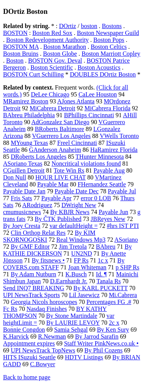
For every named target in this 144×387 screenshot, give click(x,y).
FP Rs (81, 260)
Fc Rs (10, 309)
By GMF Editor (30, 246)
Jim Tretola (72, 246)
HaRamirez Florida (113, 149)
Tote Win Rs (69, 170)
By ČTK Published (58, 219)
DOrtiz (67, 26)
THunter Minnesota (100, 156)
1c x (103, 260)
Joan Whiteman (87, 267)
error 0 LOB (96, 198)
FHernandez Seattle (102, 184)
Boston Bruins (20, 53)
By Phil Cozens (103, 350)
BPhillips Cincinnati (89, 115)
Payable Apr (56, 198)
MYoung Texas (29, 143)
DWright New (78, 205)
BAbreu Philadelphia (29, 115)
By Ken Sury (113, 329)
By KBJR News (69, 212)
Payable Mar (52, 184)
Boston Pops (108, 40)
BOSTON (15, 33)
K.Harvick (16, 336)
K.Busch (76, 274)
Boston (14, 60)
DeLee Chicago (50, 94)
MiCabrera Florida (107, 108)
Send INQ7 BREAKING (33, 288)
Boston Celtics (109, 46)
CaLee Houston (97, 94)
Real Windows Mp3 (81, 239)
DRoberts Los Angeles (38, 156)
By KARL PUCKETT (100, 288)
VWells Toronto (119, 136)
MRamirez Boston (25, 101)
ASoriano (126, 239)
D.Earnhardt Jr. (68, 281)
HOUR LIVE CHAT (60, 177)
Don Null (14, 177)
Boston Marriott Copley (110, 53)
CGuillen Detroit (24, 170)
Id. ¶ (101, 274)
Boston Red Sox (52, 33)
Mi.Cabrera (123, 295)
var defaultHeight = (74, 226)
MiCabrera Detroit (52, 108)
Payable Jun (113, 212)
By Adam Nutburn (33, 274)
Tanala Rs (108, 281)
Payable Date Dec (77, 191)
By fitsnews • (48, 260)
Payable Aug (108, 170)
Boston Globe (60, 53)
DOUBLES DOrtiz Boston (103, 74)
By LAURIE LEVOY (73, 322)
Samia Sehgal (71, 329)
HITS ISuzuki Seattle (29, 357)
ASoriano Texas (22, 163)
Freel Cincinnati (77, 143)
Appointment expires (29, 343)
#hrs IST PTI (123, 226)
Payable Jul (122, 191)
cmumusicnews (22, 212)
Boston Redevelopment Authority (47, 40)
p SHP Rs (127, 267)
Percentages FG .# (108, 302)
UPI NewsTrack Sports (31, 295)
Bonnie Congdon (24, 329)
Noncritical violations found (86, 163)
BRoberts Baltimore (59, 129)
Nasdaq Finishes (46, 309)
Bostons (112, 26)
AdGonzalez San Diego (60, 122)
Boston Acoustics (99, 67)
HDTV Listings (84, 357)
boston (89, 26)
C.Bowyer (42, 364)
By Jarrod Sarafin (97, 336)
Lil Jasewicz (84, 295)
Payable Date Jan (24, 191)
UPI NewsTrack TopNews (43, 350)
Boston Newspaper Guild (108, 33)
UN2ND (81, 253)
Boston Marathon (64, 46)
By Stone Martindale (71, 315)
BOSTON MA (21, 46)
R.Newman (52, 336)
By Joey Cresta (21, 226)
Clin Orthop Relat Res (38, 232)
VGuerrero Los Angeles (61, 136)
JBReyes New (108, 219)
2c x (114, 322)
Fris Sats (21, 198)
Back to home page (26, 377)
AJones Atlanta (75, 101)
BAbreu (106, 246)
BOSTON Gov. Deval (55, 60)
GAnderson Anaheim (55, 149)
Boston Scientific (51, 67)
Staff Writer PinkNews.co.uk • (101, 343)
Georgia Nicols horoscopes (44, 302)
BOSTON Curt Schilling (33, 74)
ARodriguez (37, 205)
